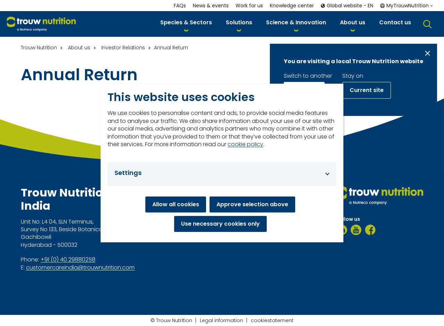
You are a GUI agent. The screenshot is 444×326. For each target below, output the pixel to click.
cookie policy (245, 144)
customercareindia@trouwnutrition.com (80, 267)
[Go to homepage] (41, 24)
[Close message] (427, 53)
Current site (367, 90)
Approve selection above (252, 204)
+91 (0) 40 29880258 (68, 260)
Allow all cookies (175, 204)
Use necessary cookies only (220, 224)
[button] (186, 23)
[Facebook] (370, 230)
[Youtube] (356, 230)
